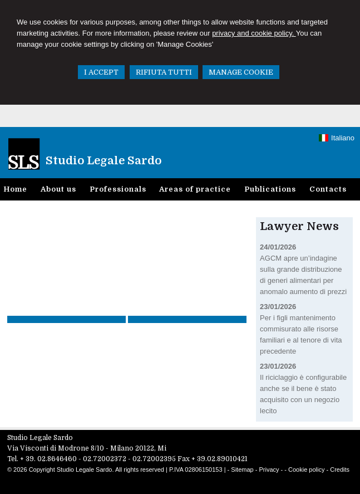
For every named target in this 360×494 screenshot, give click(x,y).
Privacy (269, 469)
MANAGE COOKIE (241, 72)
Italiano (336, 138)
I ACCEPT (101, 72)
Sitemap (242, 469)
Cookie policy (306, 469)
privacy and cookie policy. (254, 33)
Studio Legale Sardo (103, 160)
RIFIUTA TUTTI (164, 72)
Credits (339, 469)
